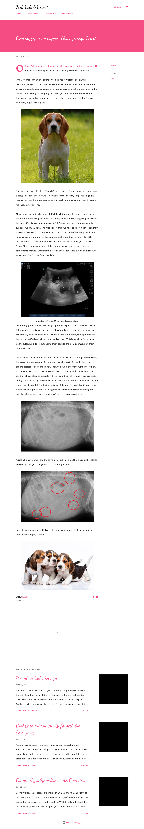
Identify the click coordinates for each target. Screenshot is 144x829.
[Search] (117, 7)
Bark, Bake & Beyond (32, 7)
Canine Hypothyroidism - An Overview (51, 780)
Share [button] (113, 65)
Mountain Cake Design (36, 678)
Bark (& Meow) (32, 13)
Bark (112, 78)
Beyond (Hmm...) (67, 13)
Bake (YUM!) (49, 13)
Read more (85, 711)
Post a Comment (30, 711)
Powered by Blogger (72, 822)
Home (18, 13)
